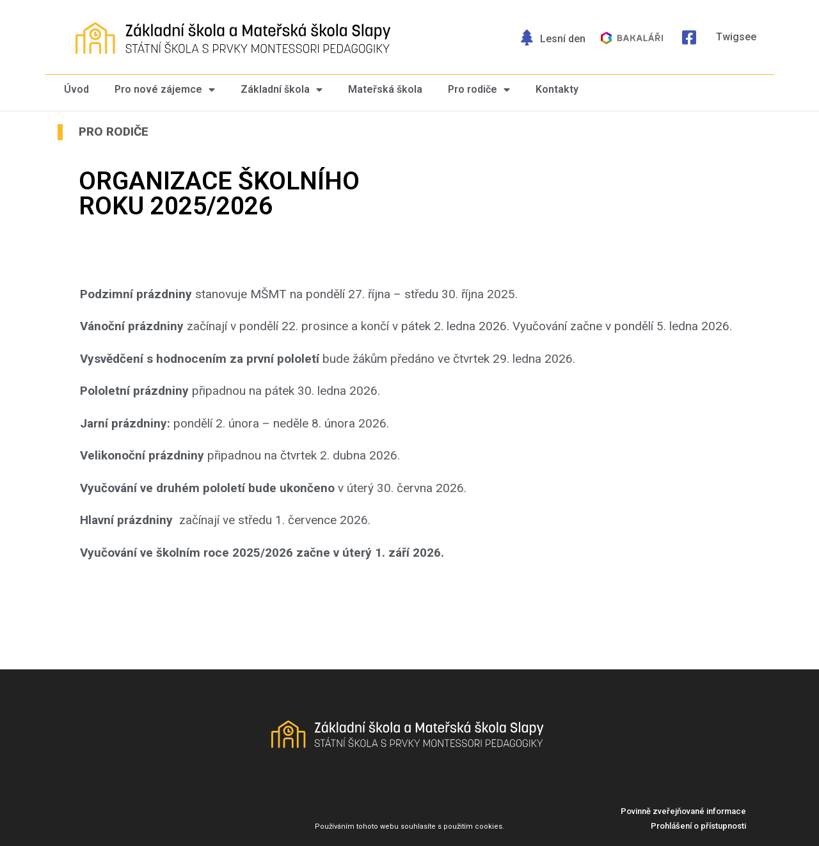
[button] (683, 811)
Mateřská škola (385, 89)
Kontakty (557, 89)
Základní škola (281, 90)
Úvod (76, 89)
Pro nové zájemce (165, 90)
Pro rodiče (479, 90)
